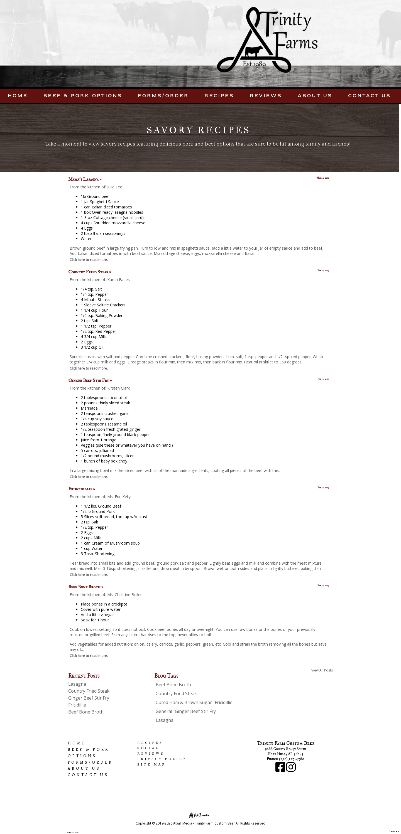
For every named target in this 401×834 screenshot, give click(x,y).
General (164, 711)
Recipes (219, 96)
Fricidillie (77, 705)
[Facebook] (280, 770)
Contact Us (369, 96)
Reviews (266, 96)
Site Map (151, 764)
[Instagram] (291, 770)
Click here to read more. (89, 259)
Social (148, 748)
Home (18, 96)
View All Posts (322, 670)
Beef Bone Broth (85, 587)
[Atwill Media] (200, 815)
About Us (315, 96)
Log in (394, 831)
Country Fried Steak (89, 272)
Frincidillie (81, 489)
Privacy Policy (162, 758)
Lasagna (77, 684)
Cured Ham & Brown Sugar (184, 702)
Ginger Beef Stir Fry (90, 380)
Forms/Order (163, 96)
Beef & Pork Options (82, 96)
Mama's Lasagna (84, 179)
